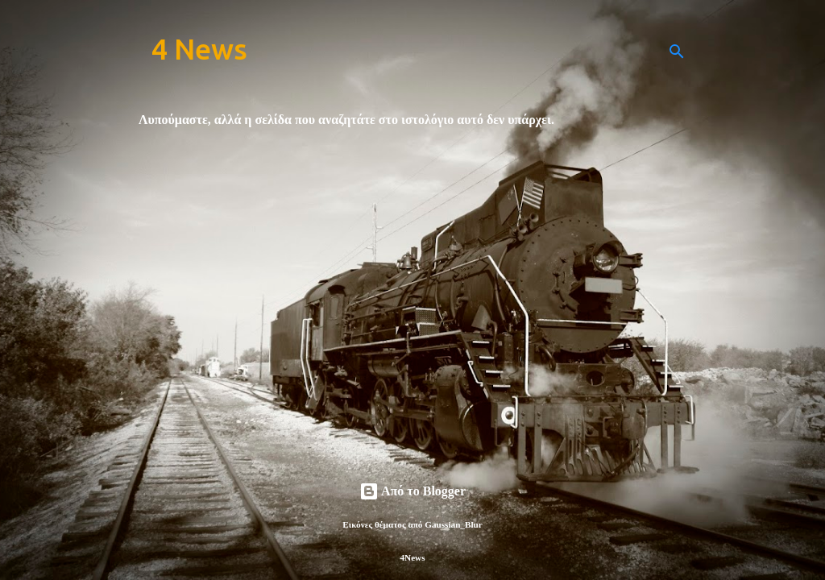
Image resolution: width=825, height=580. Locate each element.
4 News (199, 48)
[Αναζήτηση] (676, 51)
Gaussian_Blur (454, 524)
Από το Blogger (412, 491)
